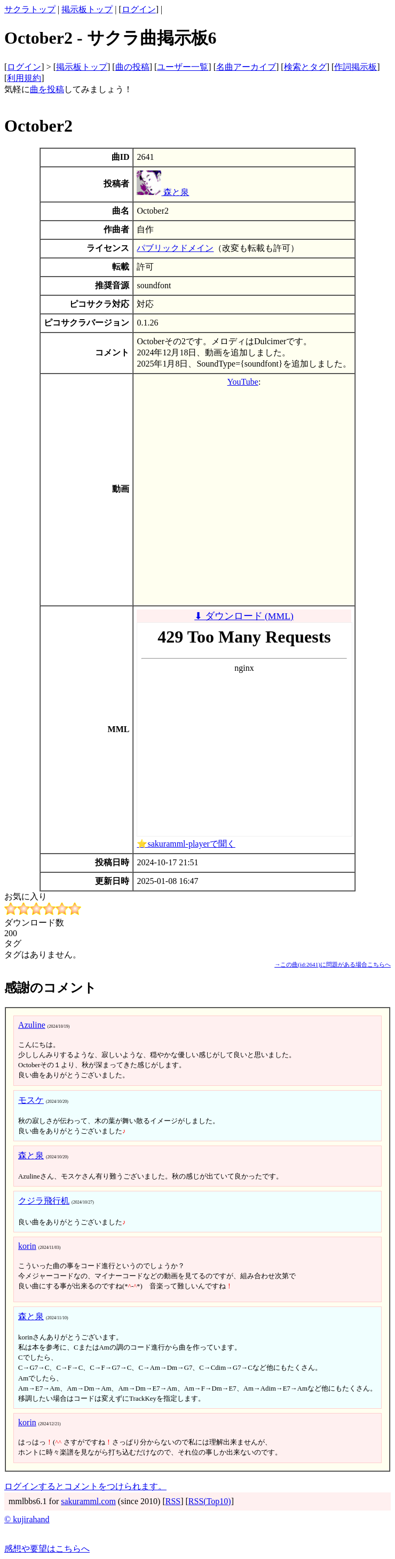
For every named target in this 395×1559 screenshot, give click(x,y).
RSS (172, 1501)
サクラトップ (30, 9)
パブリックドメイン (175, 248)
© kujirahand (27, 1519)
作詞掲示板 (355, 66)
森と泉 (163, 192)
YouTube (242, 381)
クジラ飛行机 (43, 1200)
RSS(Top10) (209, 1501)
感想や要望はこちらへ (47, 1548)
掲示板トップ (87, 9)
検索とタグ (305, 66)
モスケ (31, 1100)
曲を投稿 (47, 89)
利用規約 (24, 78)
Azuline (31, 1024)
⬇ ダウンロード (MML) (244, 616)
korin (27, 1246)
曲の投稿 (132, 66)
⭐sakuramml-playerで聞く (186, 843)
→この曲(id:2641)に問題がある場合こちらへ (332, 964)
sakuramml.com (88, 1501)
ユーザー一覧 (182, 66)
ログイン (139, 9)
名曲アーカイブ (246, 66)
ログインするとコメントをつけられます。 (85, 1486)
